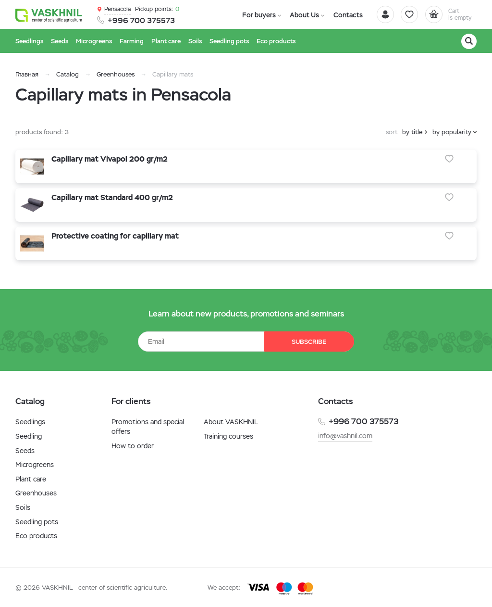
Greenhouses (116, 74)
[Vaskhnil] (49, 15)
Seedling (28, 436)
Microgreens (34, 464)
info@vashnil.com (345, 435)
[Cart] (450, 14)
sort (391, 132)
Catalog (67, 74)
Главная (26, 74)
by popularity (451, 132)
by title (412, 132)
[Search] (469, 41)
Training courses (228, 436)
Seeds (25, 450)
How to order (132, 446)
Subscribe (308, 342)
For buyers (257, 15)
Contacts (343, 15)
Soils (22, 507)
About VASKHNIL (231, 421)
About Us (302, 15)
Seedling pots (36, 522)
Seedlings (30, 421)
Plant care (30, 479)
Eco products (36, 535)
